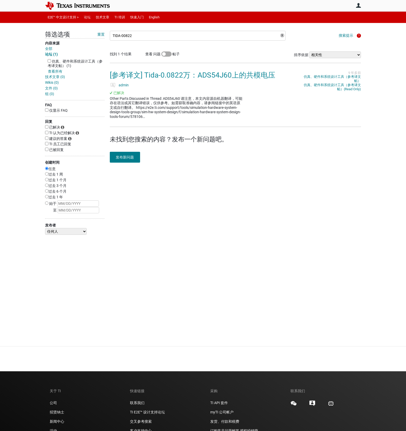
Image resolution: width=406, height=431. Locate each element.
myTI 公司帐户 (222, 412)
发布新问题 (127, 157)
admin (124, 85)
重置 (101, 34)
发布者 (50, 225)
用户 (358, 5)
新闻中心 (57, 421)
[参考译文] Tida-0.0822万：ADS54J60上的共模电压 (192, 75)
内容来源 (52, 43)
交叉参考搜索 (141, 421)
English (154, 17)
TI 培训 (119, 17)
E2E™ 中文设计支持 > (63, 17)
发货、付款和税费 (224, 421)
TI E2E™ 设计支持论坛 (147, 412)
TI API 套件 (219, 403)
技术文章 (102, 17)
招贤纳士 (57, 412)
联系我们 (137, 403)
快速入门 (137, 17)
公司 (53, 403)
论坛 (87, 17)
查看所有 (55, 71)
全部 (48, 49)
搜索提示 (346, 35)
